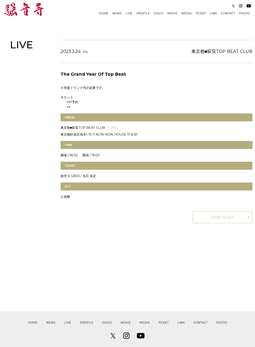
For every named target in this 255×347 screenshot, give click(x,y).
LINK (213, 13)
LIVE (129, 13)
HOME (103, 13)
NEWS (117, 13)
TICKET (201, 13)
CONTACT (228, 13)
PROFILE (143, 13)
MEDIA (186, 13)
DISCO (158, 13)
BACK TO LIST (222, 217)
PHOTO (244, 13)
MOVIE (172, 13)
